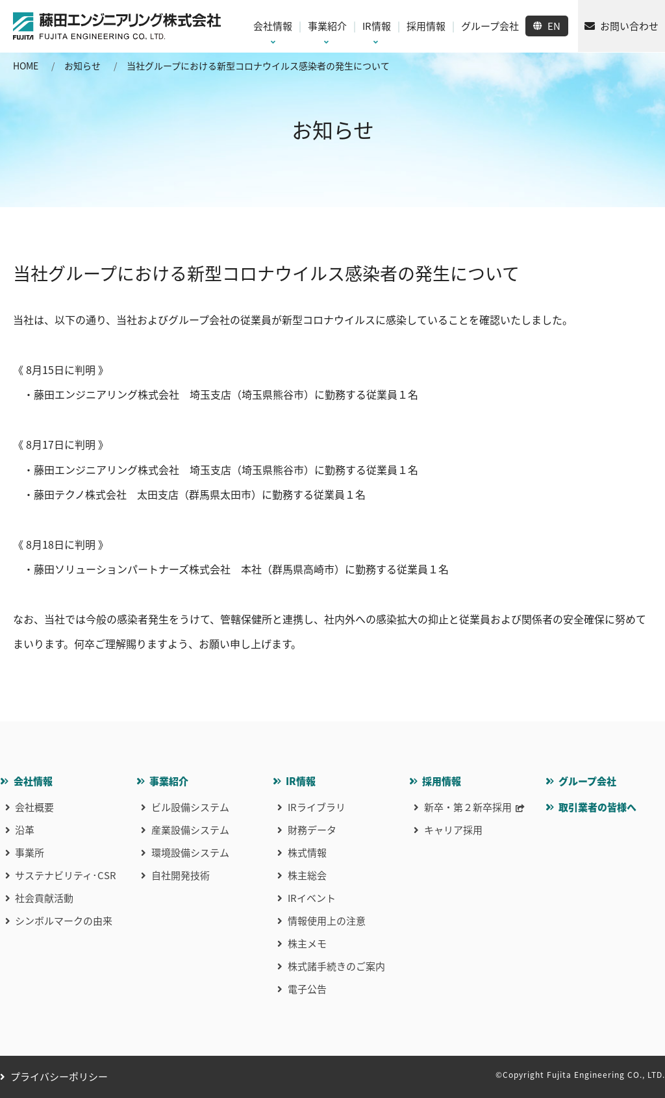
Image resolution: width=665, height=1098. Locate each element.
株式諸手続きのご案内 (336, 966)
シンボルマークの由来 (63, 921)
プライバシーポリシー (59, 1076)
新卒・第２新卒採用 (468, 807)
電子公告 (307, 989)
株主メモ (307, 943)
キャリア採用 (453, 830)
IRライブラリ (316, 807)
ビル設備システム (190, 807)
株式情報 (307, 852)
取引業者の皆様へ (597, 807)
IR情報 (301, 781)
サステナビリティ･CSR (65, 875)
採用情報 (441, 781)
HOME (25, 65)
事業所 (29, 852)
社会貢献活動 (44, 898)
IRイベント (312, 898)
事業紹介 (168, 781)
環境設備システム (190, 852)
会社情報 (33, 781)
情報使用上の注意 (327, 921)
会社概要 (34, 807)
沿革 (24, 830)
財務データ (312, 830)
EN (553, 26)
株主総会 (307, 875)
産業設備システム (190, 830)
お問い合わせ (629, 26)
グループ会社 (587, 781)
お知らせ (82, 65)
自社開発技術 (180, 875)
